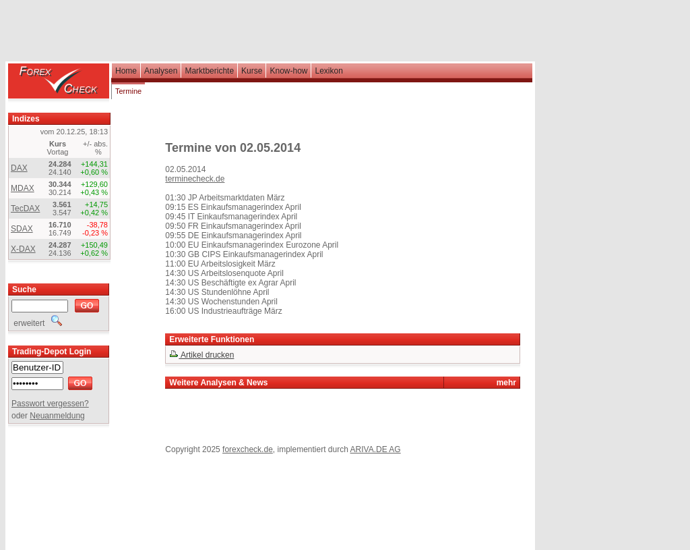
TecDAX (25, 208)
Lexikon (328, 71)
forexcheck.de (247, 449)
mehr (506, 382)
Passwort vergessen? (50, 403)
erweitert (36, 323)
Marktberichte (209, 71)
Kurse (251, 71)
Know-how (288, 71)
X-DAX (23, 249)
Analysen (160, 71)
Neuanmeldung (57, 415)
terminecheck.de (194, 179)
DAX (19, 168)
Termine (128, 91)
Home (126, 71)
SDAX (22, 228)
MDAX (22, 188)
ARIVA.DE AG (375, 449)
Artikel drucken (201, 355)
